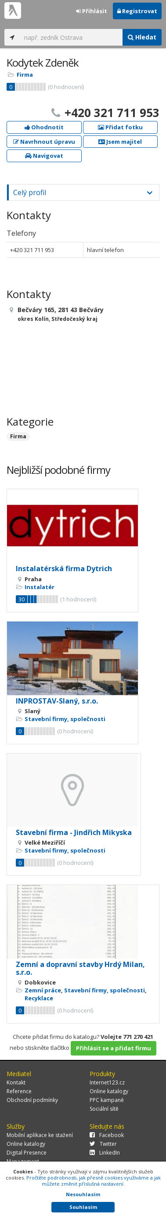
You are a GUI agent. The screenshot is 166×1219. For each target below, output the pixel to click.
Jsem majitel (120, 142)
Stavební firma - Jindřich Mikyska (74, 832)
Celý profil (29, 192)
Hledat (142, 37)
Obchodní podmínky (32, 1100)
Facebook (107, 1135)
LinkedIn (105, 1152)
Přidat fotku (120, 127)
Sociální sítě (104, 1108)
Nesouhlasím (83, 1194)
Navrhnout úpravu (44, 142)
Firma (25, 74)
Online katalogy (109, 1091)
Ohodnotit (44, 127)
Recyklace (39, 998)
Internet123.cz (107, 1082)
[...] (71, 37)
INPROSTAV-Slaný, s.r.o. (57, 701)
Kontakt (16, 1082)
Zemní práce (43, 990)
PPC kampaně (107, 1100)
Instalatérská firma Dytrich (64, 568)
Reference (19, 1091)
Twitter (103, 1144)
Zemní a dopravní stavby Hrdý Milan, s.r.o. (80, 968)
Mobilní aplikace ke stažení (40, 1135)
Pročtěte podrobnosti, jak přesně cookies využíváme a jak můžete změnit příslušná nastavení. (93, 1180)
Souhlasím (83, 1207)
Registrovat (137, 11)
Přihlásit (91, 11)
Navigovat (44, 156)
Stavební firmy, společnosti (65, 719)
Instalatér (39, 587)
